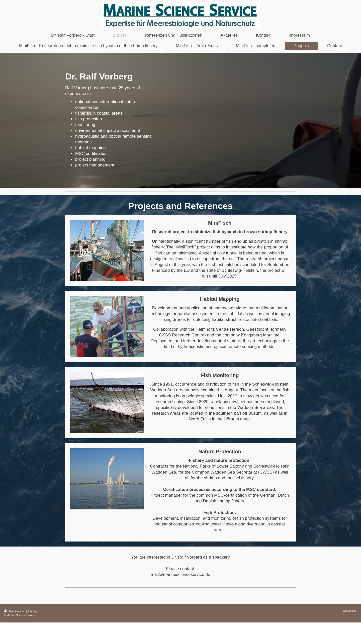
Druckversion (15, 611)
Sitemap (33, 611)
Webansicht (350, 610)
